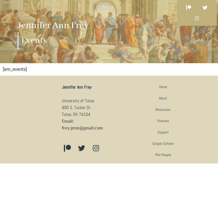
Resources (163, 109)
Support (163, 132)
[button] (94, 6)
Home (163, 86)
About (163, 98)
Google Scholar (163, 143)
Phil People (163, 154)
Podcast (163, 120)
